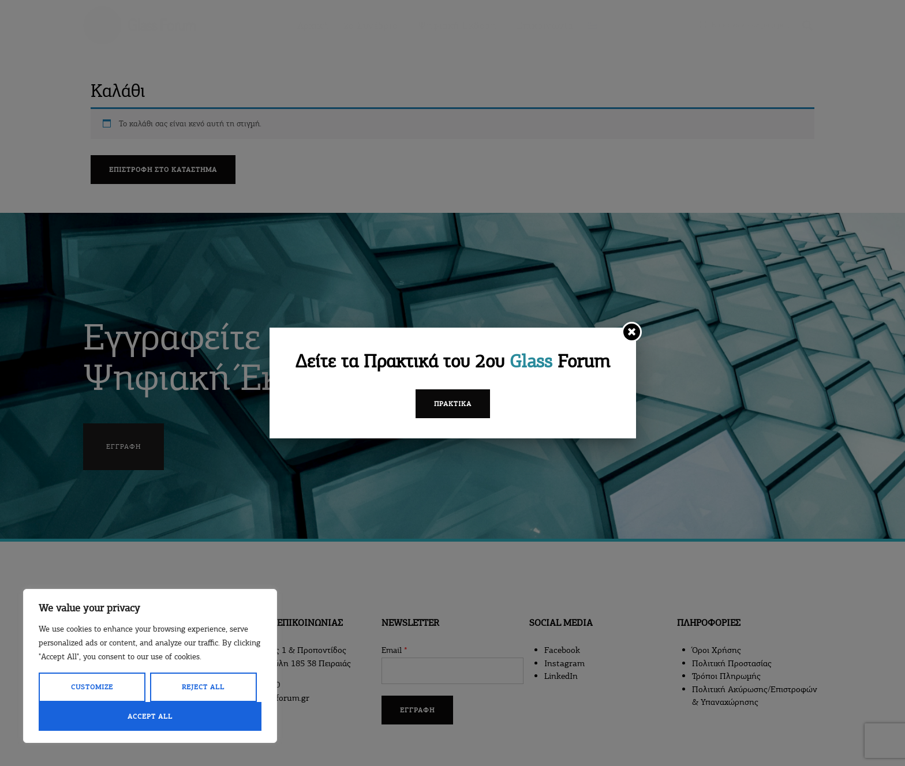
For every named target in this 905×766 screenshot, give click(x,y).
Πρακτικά (453, 403)
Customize (92, 687)
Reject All (203, 687)
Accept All (150, 716)
